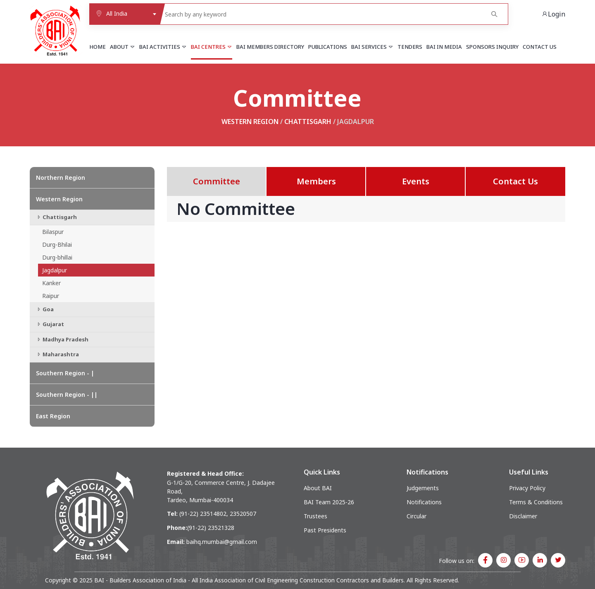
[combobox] (124, 14)
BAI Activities (163, 46)
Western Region (249, 121)
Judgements (423, 488)
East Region (53, 416)
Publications (327, 46)
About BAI (318, 488)
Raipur (50, 296)
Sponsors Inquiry (492, 46)
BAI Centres (211, 46)
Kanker (51, 283)
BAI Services (372, 46)
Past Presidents (325, 530)
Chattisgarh (307, 121)
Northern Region (60, 177)
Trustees (315, 516)
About (122, 46)
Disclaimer (523, 516)
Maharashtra (57, 354)
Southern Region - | (65, 373)
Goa (45, 309)
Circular (416, 516)
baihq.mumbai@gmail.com (221, 542)
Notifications (424, 502)
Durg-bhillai (57, 257)
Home (97, 46)
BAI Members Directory (270, 46)
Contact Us (540, 46)
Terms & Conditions (536, 502)
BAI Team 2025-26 (329, 502)
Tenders (409, 46)
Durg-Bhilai (57, 244)
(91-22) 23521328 (210, 528)
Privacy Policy (527, 488)
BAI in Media (444, 46)
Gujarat (50, 324)
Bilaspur (53, 232)
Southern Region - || (67, 394)
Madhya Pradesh (62, 339)
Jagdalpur (54, 270)
